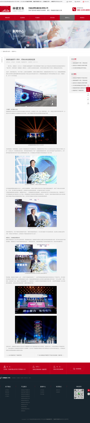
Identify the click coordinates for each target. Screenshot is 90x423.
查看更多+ (23, 410)
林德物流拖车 (24, 406)
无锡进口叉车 (46, 1)
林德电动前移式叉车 (25, 398)
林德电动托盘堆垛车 (25, 396)
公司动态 (42, 390)
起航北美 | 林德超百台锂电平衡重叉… (80, 66)
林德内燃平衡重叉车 (25, 392)
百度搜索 (14, 377)
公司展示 (7, 396)
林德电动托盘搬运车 (25, 394)
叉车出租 (52, 17)
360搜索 (18, 377)
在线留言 (58, 392)
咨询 (88, 89)
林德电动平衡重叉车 (25, 390)
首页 (9, 51)
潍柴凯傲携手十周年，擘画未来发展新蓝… (80, 63)
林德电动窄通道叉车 (25, 402)
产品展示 (37, 17)
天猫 (30, 377)
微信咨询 (78, 1)
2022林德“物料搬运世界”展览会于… (79, 68)
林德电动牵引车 (24, 404)
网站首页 (7, 17)
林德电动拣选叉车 (25, 400)
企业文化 (7, 394)
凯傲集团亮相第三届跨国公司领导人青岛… (80, 88)
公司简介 (7, 390)
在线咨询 (70, 1)
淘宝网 (21, 377)
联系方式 (58, 390)
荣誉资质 (7, 392)
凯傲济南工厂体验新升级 (16, 355)
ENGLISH (87, 1)
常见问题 (42, 394)
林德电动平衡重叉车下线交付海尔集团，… (80, 78)
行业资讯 (42, 392)
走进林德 (22, 17)
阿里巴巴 (26, 377)
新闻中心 (67, 17)
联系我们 (82, 17)
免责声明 (66, 419)
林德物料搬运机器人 (25, 408)
